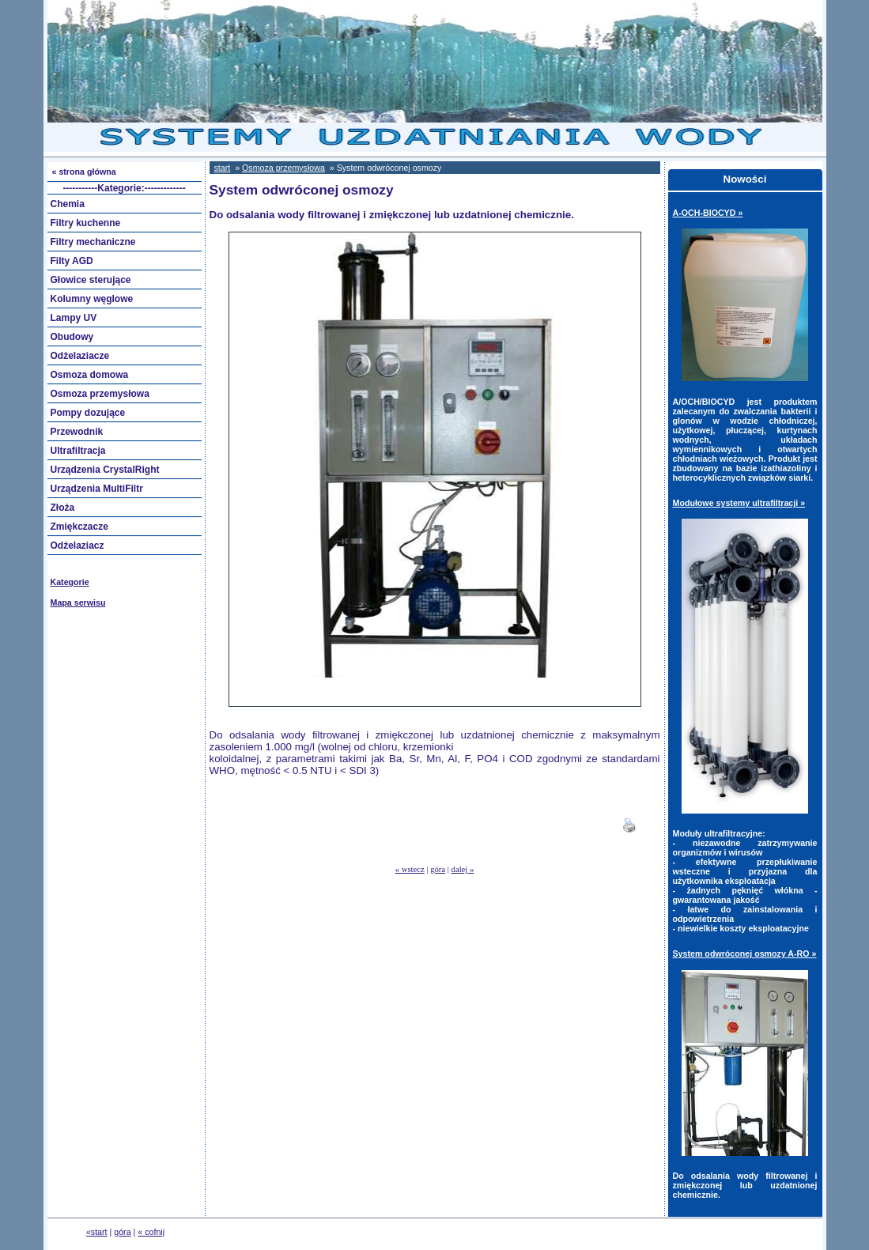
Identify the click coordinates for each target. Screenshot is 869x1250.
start (222, 167)
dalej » (463, 869)
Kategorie (70, 582)
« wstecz (410, 869)
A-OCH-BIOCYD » (708, 212)
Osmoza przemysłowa (283, 167)
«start (97, 1232)
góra (437, 869)
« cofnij (151, 1232)
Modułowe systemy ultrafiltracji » (739, 503)
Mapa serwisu (78, 602)
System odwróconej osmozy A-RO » (745, 953)
